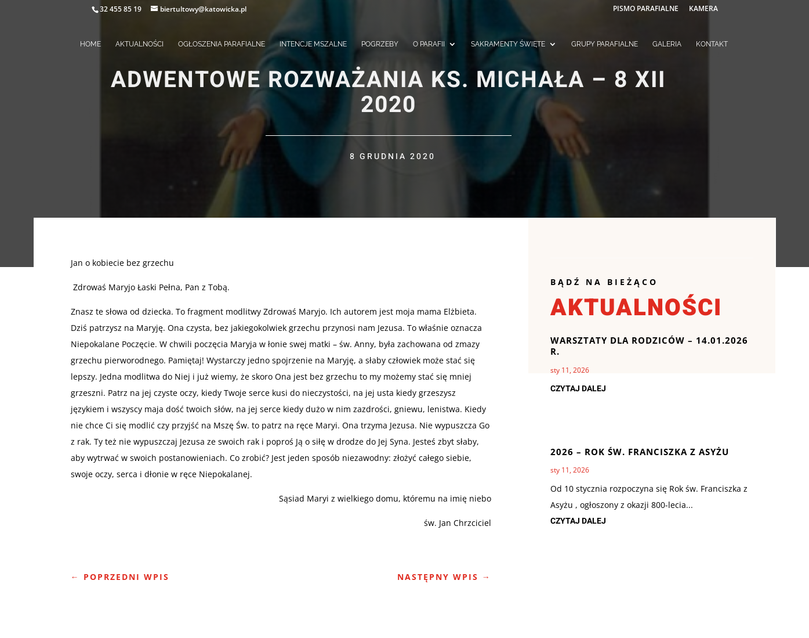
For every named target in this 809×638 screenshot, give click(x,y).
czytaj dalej (578, 389)
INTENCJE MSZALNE (313, 44)
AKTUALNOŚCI (139, 44)
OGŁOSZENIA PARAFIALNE (221, 44)
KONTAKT (712, 44)
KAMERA (703, 9)
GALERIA (666, 44)
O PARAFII (429, 44)
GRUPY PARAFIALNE (604, 44)
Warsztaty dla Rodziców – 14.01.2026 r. (649, 346)
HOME (90, 44)
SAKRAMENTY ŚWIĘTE (508, 44)
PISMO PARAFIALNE (646, 9)
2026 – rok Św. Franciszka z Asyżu (639, 451)
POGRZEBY (379, 44)
